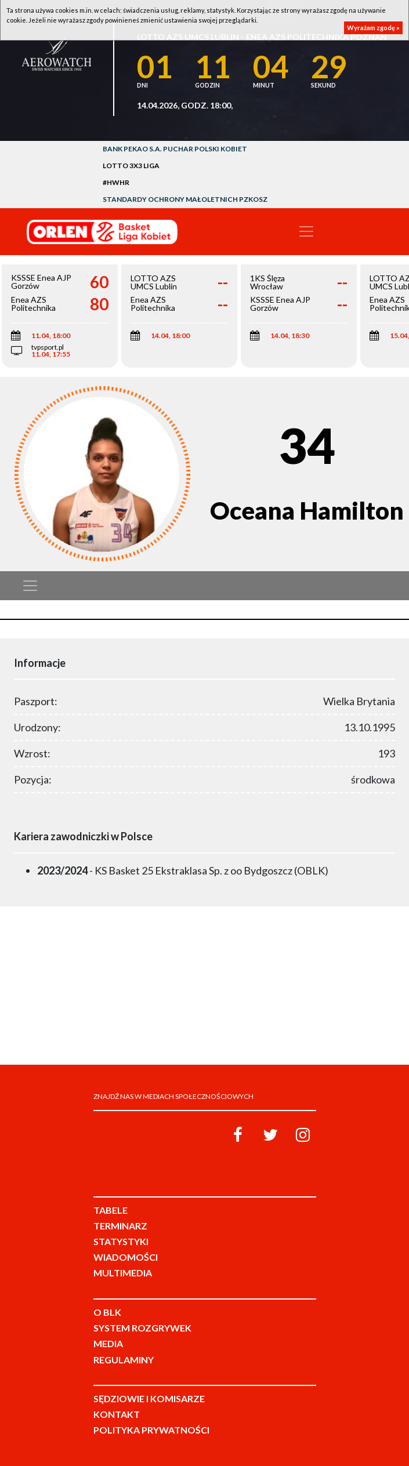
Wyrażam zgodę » (373, 27)
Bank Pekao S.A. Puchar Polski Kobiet (175, 148)
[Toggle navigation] (306, 231)
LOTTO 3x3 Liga (131, 165)
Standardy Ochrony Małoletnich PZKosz (185, 199)
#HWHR (116, 182)
